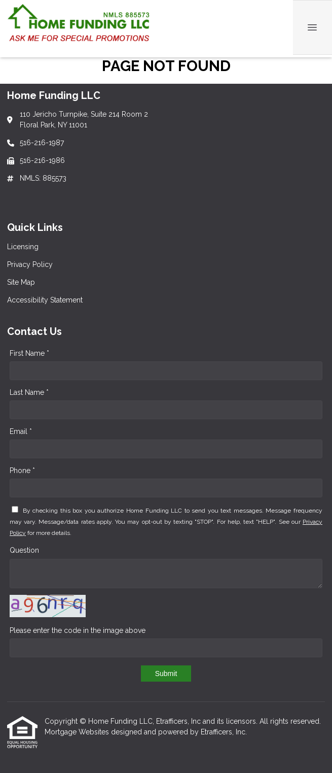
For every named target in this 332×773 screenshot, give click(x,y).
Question (24, 550)
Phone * (22, 470)
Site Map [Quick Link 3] (21, 282)
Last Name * (29, 392)
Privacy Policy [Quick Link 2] (30, 264)
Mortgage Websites (78, 732)
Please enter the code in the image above (77, 630)
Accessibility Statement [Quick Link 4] (45, 300)
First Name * (29, 353)
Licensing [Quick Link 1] (23, 247)
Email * (21, 431)
